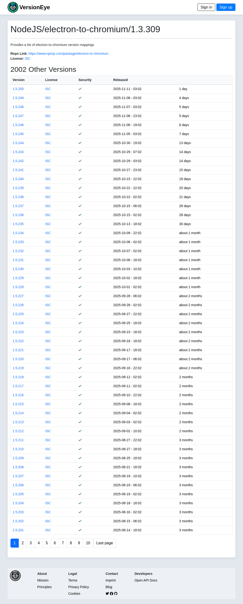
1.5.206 (18, 485)
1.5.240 (18, 179)
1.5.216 (18, 395)
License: (17, 58)
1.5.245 (18, 134)
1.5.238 (18, 197)
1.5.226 (18, 305)
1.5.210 (18, 449)
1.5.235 (18, 224)
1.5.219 (18, 368)
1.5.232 (18, 251)
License (51, 80)
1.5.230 (18, 269)
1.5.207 (18, 476)
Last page (104, 543)
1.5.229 (18, 278)
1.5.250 (18, 89)
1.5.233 (18, 242)
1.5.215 (18, 404)
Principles (44, 587)
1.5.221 (18, 350)
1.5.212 (18, 431)
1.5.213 (18, 422)
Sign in (206, 7)
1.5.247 (18, 116)
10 (88, 543)
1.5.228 (18, 287)
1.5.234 (18, 233)
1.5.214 (18, 413)
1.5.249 (18, 98)
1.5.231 (18, 260)
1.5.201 (18, 530)
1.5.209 (18, 458)
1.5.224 (18, 323)
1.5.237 (18, 206)
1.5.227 (18, 296)
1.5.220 (18, 359)
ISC (27, 58)
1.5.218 (18, 377)
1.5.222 (18, 341)
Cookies (74, 593)
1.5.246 (18, 125)
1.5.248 (18, 107)
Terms (72, 580)
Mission (42, 580)
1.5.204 (18, 503)
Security (85, 80)
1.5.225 (18, 314)
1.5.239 (18, 188)
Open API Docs (146, 580)
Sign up (226, 7)
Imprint (111, 580)
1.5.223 (18, 332)
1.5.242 (18, 161)
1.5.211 (18, 440)
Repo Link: (19, 53)
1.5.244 (18, 143)
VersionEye (34, 7)
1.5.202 (18, 521)
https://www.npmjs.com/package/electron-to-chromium (68, 53)
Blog (109, 587)
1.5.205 (18, 494)
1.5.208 (18, 467)
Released (120, 80)
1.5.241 (18, 170)
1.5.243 (18, 152)
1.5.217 (18, 386)
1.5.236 (18, 215)
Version (19, 80)
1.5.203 (18, 512)
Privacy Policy (78, 587)
